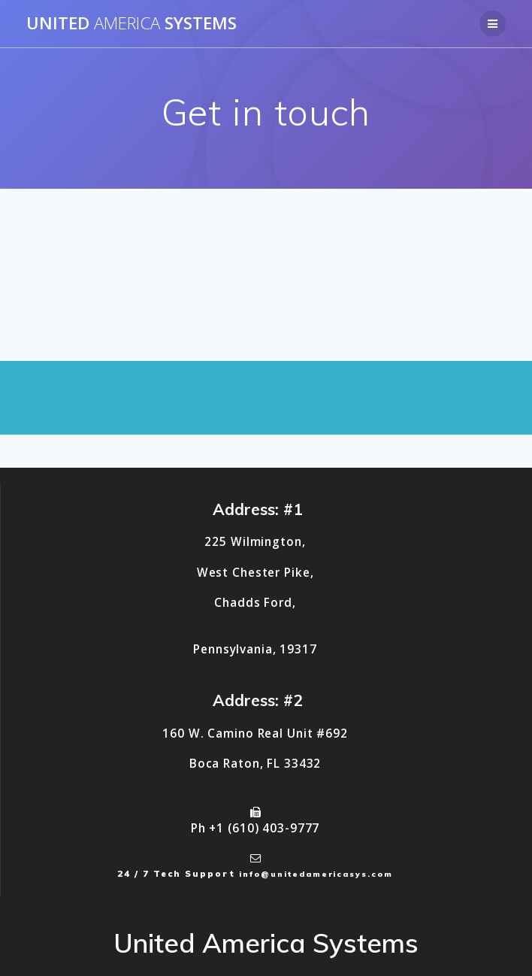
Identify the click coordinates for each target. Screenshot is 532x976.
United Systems (131, 23)
